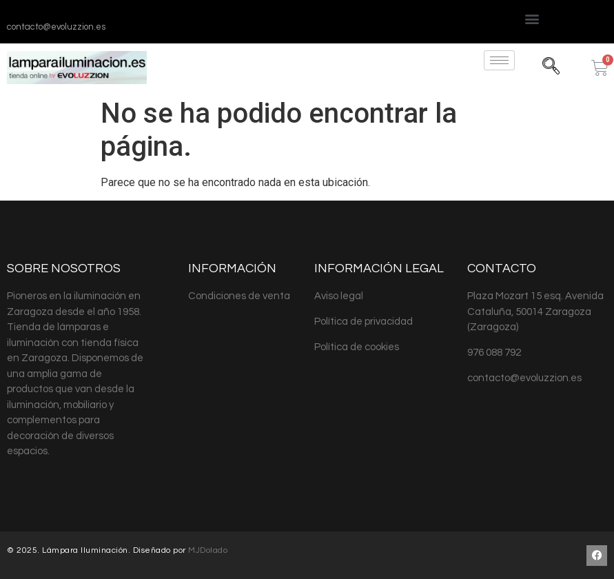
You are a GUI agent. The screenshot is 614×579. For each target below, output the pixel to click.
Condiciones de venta (239, 296)
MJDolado (207, 550)
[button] (532, 18)
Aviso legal (338, 296)
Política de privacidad (363, 321)
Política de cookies (356, 347)
